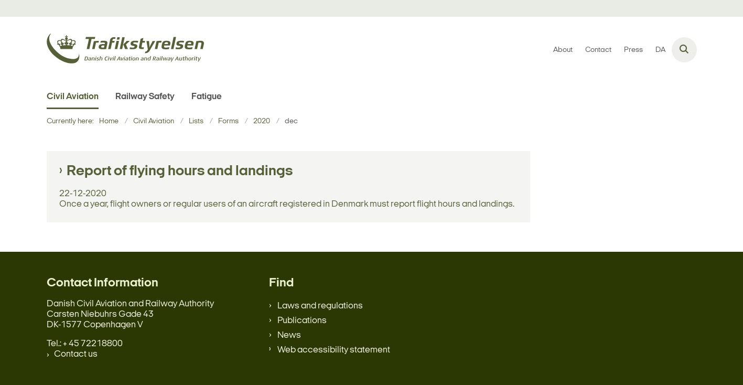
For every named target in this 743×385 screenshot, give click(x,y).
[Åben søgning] (684, 49)
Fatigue (206, 96)
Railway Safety (145, 96)
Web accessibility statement (333, 350)
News (289, 335)
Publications (302, 320)
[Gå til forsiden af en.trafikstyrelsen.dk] (125, 50)
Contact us (76, 354)
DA (660, 50)
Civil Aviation (73, 96)
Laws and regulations (320, 306)
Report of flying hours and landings (180, 171)
